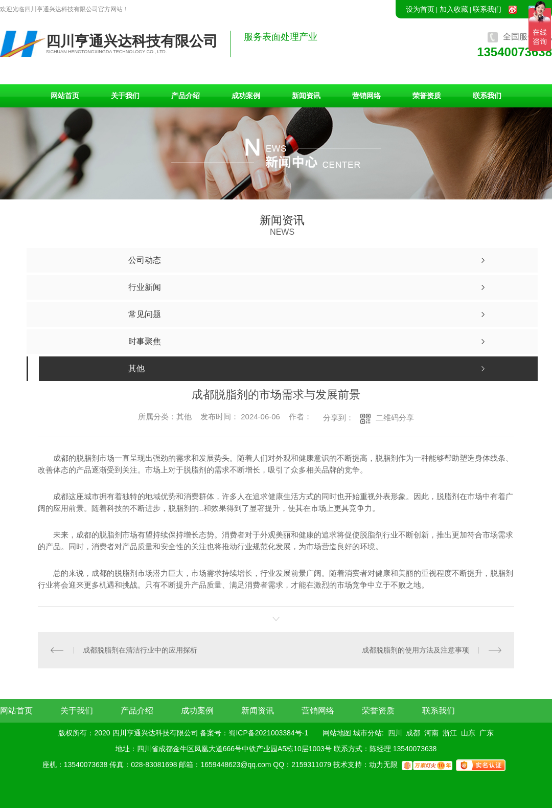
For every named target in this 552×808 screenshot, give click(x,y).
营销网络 (366, 96)
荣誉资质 (426, 96)
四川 (395, 733)
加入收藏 (454, 9)
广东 (486, 733)
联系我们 (487, 9)
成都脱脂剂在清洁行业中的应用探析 (140, 650)
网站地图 (337, 733)
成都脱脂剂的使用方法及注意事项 (415, 650)
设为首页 (420, 9)
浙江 (450, 733)
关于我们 (125, 96)
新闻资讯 (306, 96)
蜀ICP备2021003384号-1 (268, 733)
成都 (413, 733)
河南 (431, 733)
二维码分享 (395, 417)
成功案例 (246, 96)
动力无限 (383, 764)
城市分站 (367, 733)
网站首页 (65, 96)
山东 (468, 733)
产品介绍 (185, 96)
